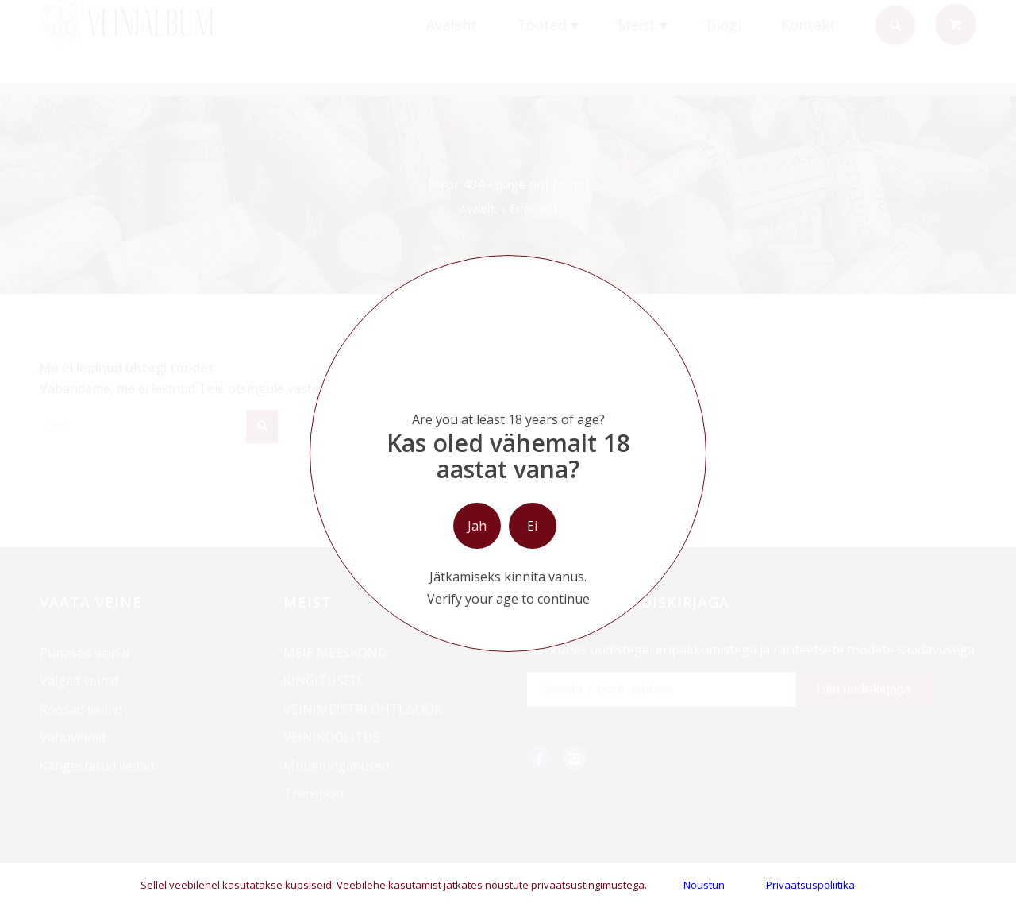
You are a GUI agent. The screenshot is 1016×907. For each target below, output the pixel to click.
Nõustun (704, 885)
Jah (477, 526)
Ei (532, 526)
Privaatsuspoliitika (810, 885)
